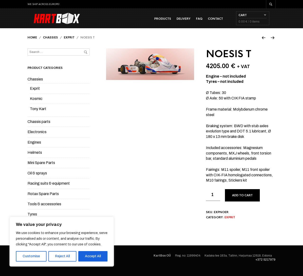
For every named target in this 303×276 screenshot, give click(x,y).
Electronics (37, 138)
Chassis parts (39, 128)
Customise (31, 256)
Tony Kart (38, 115)
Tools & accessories (44, 210)
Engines (34, 148)
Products (168, 21)
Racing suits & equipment (49, 189)
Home (32, 43)
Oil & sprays (37, 179)
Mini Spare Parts (41, 169)
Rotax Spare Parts (43, 199)
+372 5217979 (265, 265)
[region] (61, 242)
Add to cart (242, 201)
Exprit (69, 43)
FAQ (205, 21)
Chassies (50, 43)
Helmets (35, 158)
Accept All (93, 256)
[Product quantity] (213, 201)
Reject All (62, 256)
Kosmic (36, 105)
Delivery (190, 21)
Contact (221, 21)
